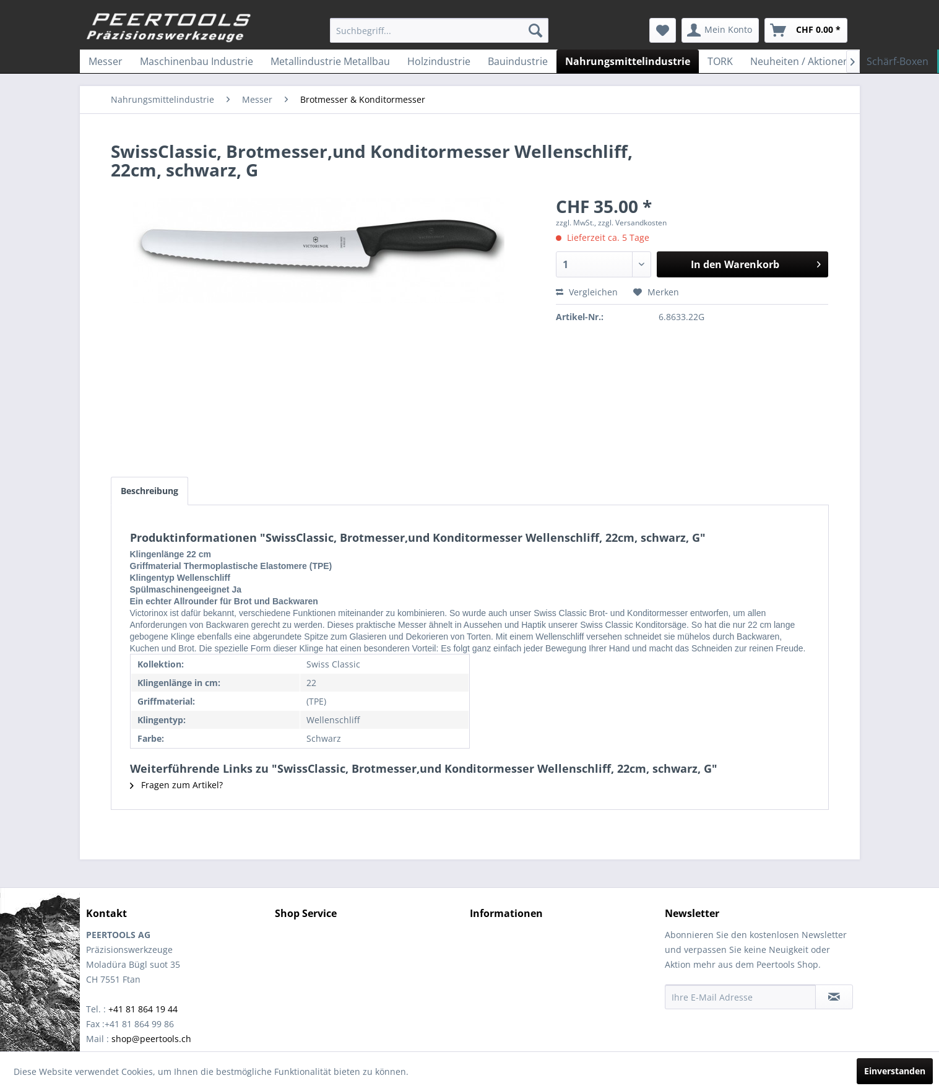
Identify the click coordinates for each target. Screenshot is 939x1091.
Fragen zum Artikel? (176, 785)
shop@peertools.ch (151, 1039)
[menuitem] (439, 30)
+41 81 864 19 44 (143, 1009)
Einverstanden (894, 1071)
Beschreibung (149, 491)
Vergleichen (587, 292)
